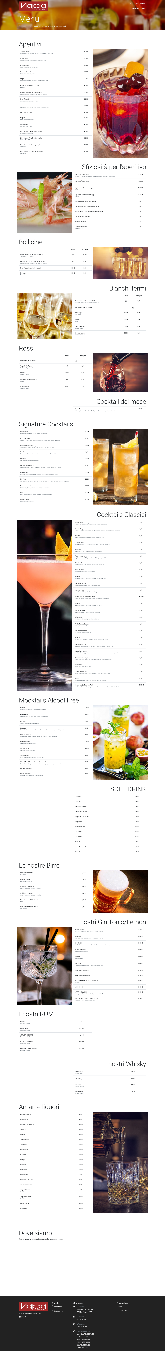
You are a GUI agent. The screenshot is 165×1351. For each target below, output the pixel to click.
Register (135, 8)
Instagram (58, 1311)
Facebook (58, 1307)
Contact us (140, 4)
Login (143, 8)
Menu (132, 4)
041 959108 (81, 1319)
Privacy (23, 1317)
